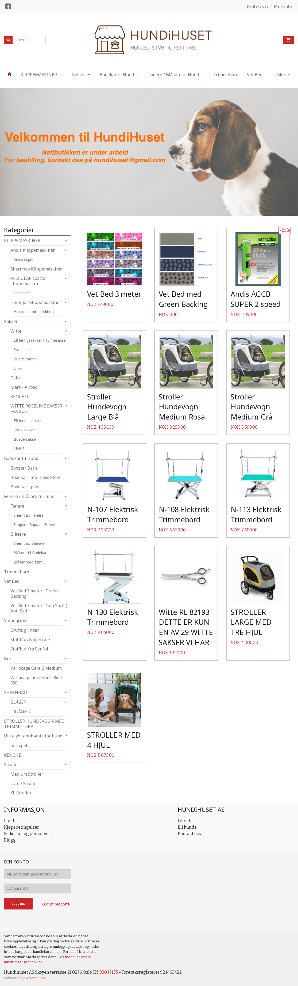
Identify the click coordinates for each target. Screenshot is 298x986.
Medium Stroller (26, 774)
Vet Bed (254, 75)
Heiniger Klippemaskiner (35, 302)
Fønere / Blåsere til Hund (173, 75)
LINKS (19, 448)
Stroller (11, 764)
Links (18, 368)
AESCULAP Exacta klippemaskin (27, 281)
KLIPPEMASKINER (39, 75)
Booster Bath (23, 468)
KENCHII (19, 396)
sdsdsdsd (22, 292)
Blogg (10, 840)
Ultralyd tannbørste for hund (33, 736)
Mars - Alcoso (23, 387)
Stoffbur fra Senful (29, 649)
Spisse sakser (25, 349)
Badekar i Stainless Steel (35, 477)
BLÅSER (18, 702)
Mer (281, 75)
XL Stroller (21, 793)
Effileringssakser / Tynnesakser (40, 340)
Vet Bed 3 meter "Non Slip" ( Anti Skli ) (38, 608)
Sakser (78, 75)
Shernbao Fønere (29, 515)
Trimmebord (225, 75)
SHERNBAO (15, 692)
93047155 (108, 972)
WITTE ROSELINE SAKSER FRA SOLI (36, 408)
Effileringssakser (28, 420)
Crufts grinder (24, 630)
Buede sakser (25, 358)
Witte (15, 331)
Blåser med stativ (29, 562)
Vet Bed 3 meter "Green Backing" (34, 593)
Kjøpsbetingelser (21, 827)
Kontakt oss (189, 833)
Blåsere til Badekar (30, 552)
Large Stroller (24, 783)
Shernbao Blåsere (29, 543)
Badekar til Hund (117, 75)
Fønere (17, 506)
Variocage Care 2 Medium (36, 668)
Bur (7, 658)
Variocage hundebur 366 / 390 (36, 680)
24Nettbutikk (34, 978)
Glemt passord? (56, 904)
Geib (15, 378)
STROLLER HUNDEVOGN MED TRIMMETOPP (34, 723)
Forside (185, 820)
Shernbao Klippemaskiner (36, 269)
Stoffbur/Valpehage (30, 639)
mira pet (19, 745)
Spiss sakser (24, 429)
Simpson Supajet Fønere (35, 524)
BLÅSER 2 (22, 711)
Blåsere (18, 534)
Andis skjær (24, 259)
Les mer (65, 957)
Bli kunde (187, 827)
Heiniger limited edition (34, 311)
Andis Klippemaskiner (32, 250)
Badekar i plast (25, 487)
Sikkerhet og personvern (28, 833)
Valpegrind (15, 620)
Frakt (9, 820)
